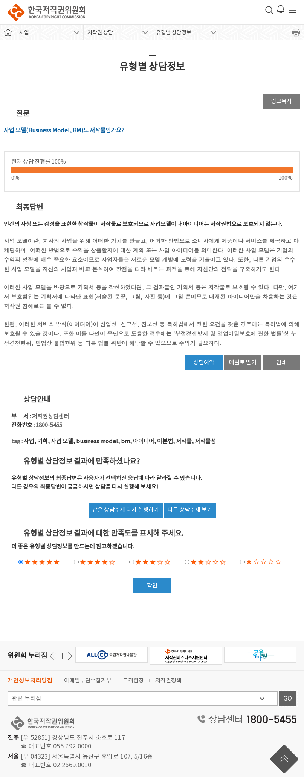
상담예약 (203, 362)
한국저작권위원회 (46, 12)
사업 (24, 33)
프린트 (296, 32)
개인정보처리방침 (30, 680)
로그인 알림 (280, 9)
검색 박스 (269, 10)
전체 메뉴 (292, 10)
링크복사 (281, 101)
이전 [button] (69, 656)
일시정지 (61, 656)
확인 (152, 586)
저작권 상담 (100, 33)
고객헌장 (133, 681)
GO (287, 698)
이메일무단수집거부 (88, 681)
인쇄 (281, 362)
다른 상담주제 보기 (190, 510)
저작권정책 (168, 681)
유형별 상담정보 (173, 33)
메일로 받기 (243, 362)
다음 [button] (53, 656)
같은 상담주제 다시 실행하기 (125, 510)
